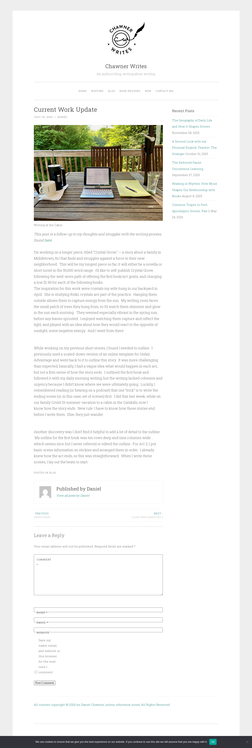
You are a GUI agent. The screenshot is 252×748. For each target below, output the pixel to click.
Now (148, 90)
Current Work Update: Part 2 (130, 515)
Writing (97, 90)
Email (42, 622)
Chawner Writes (126, 66)
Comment (44, 562)
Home (83, 90)
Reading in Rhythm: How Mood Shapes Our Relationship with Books (194, 190)
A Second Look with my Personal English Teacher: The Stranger (194, 147)
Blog (111, 90)
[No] (247, 742)
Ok (213, 741)
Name (42, 612)
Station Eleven (66, 515)
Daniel (62, 116)
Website (43, 632)
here (48, 240)
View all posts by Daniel (72, 495)
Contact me (165, 90)
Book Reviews (130, 90)
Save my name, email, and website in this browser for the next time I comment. (49, 656)
